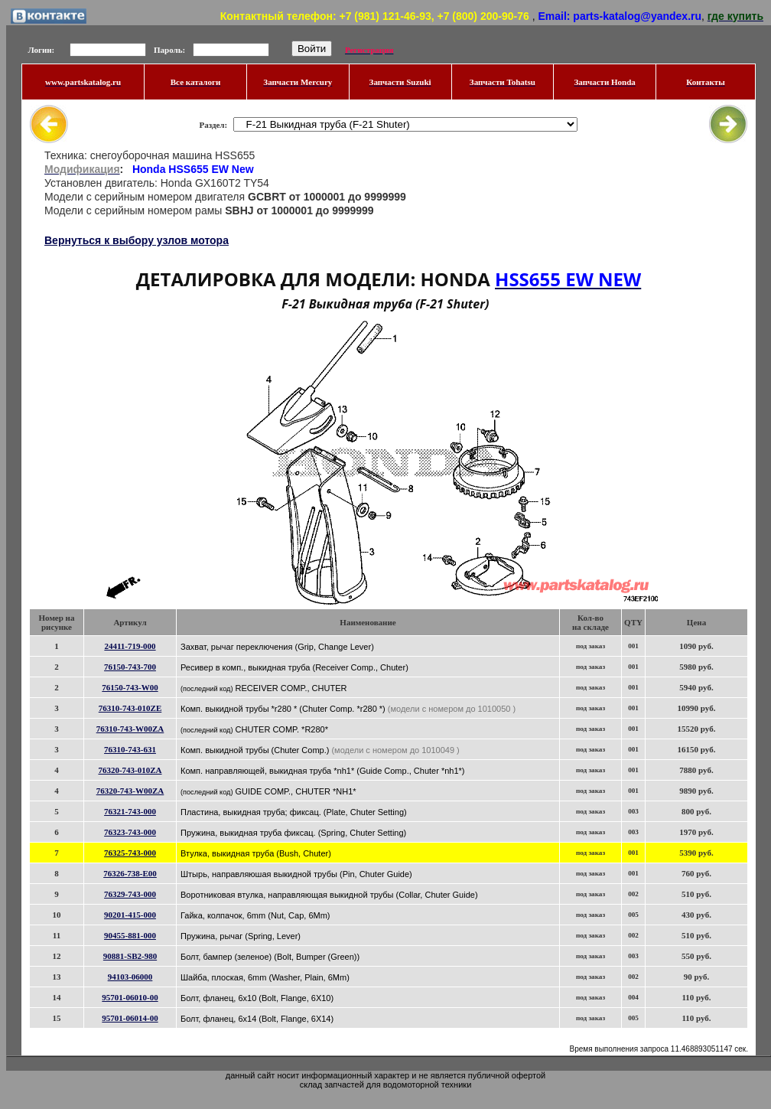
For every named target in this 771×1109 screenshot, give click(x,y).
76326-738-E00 (130, 873)
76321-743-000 (130, 811)
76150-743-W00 (130, 687)
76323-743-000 (130, 832)
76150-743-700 (130, 666)
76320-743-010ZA (129, 770)
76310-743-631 (130, 749)
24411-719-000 (129, 646)
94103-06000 (130, 976)
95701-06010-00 (130, 997)
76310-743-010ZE (130, 708)
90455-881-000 (130, 935)
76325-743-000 (130, 852)
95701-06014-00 (130, 1018)
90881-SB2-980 (130, 956)
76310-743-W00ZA (130, 728)
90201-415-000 (130, 914)
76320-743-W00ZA (130, 790)
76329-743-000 (130, 894)
